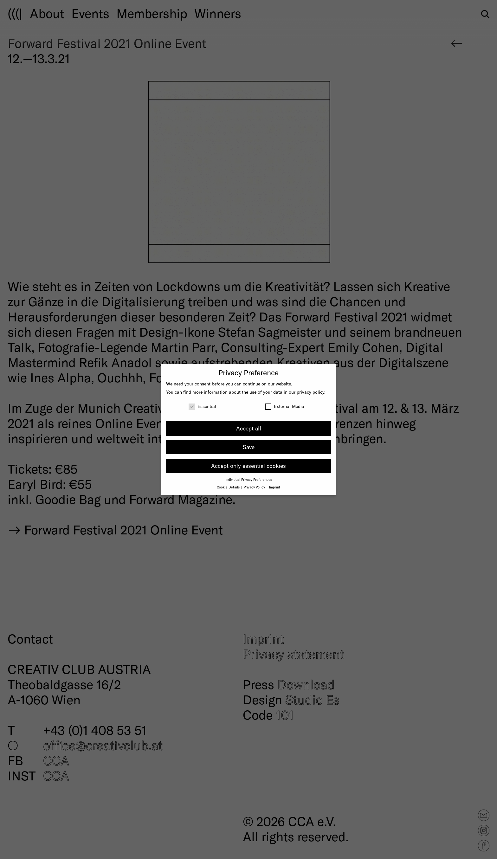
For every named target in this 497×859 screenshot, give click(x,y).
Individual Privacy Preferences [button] (248, 479)
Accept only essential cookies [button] (248, 465)
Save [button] (249, 446)
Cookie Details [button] (229, 487)
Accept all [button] (248, 428)
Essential (202, 406)
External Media (284, 406)
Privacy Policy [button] (255, 487)
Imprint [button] (274, 487)
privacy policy (310, 392)
